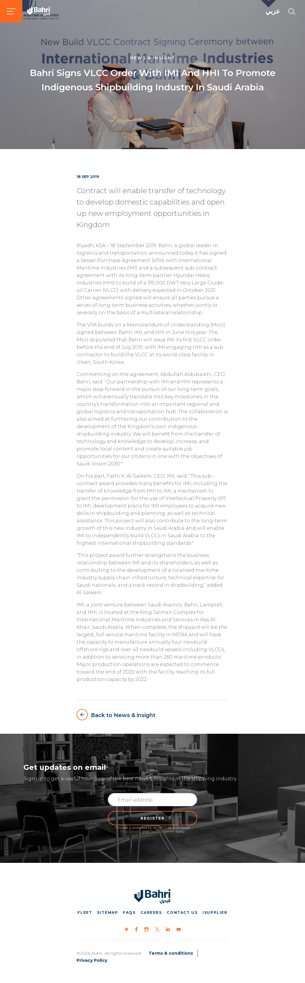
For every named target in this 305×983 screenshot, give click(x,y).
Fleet (84, 912)
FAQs (129, 912)
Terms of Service (162, 831)
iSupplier (215, 912)
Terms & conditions (171, 953)
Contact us (182, 912)
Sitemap (107, 912)
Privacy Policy (130, 831)
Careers (151, 912)
